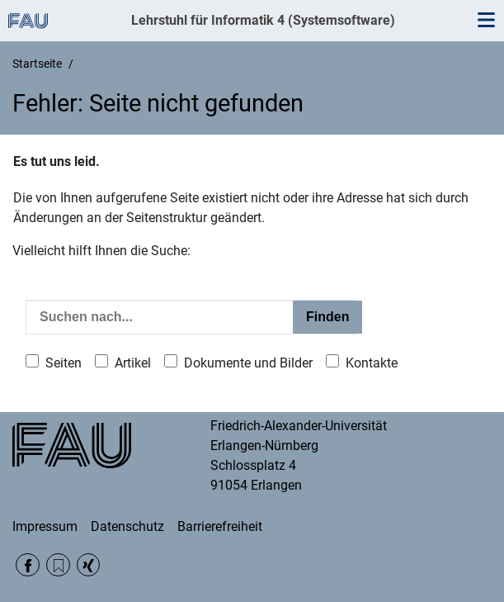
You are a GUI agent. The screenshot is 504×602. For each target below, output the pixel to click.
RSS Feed (58, 565)
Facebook (28, 565)
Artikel (133, 363)
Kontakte (372, 363)
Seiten (63, 363)
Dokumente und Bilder (248, 363)
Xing (89, 565)
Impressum (45, 526)
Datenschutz (127, 526)
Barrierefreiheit (219, 526)
